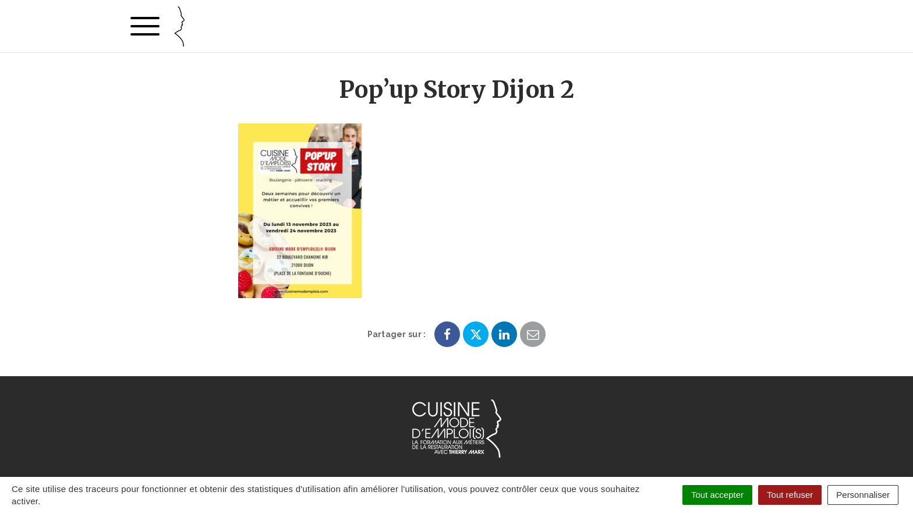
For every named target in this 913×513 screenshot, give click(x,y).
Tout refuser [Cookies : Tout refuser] (790, 495)
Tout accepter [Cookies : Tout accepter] (717, 495)
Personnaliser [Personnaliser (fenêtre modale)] (863, 495)
